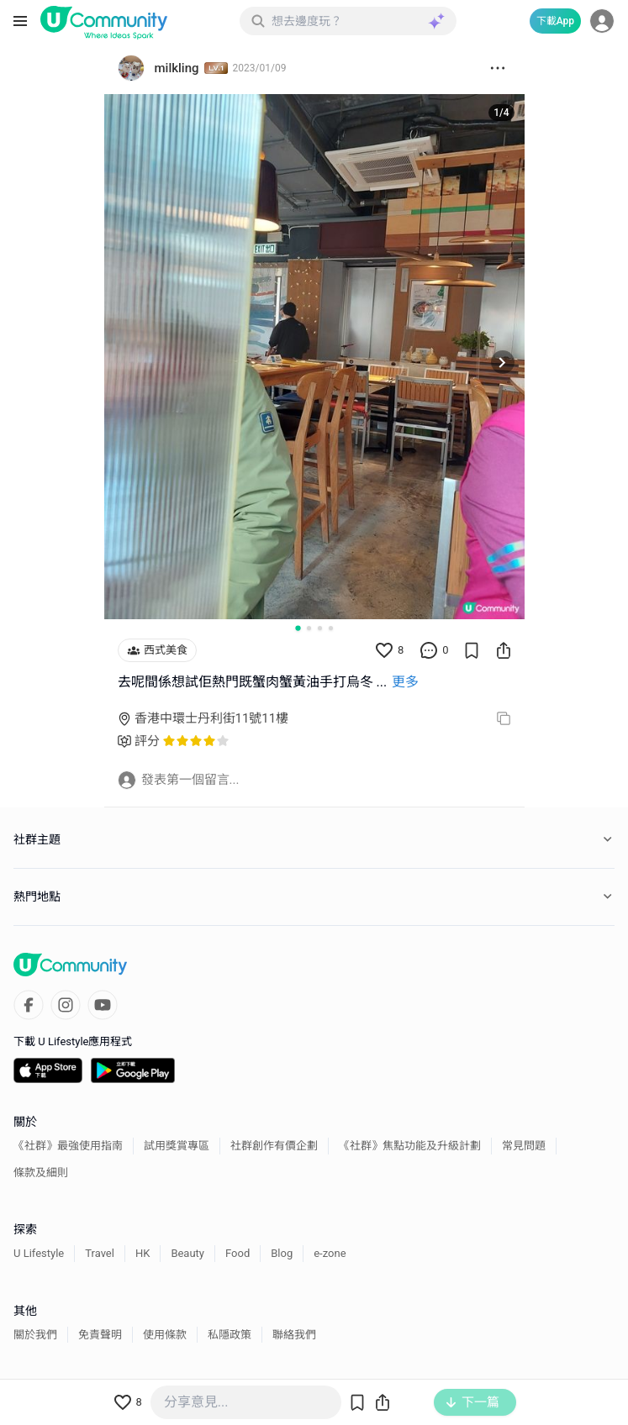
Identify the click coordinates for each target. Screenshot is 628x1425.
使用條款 (165, 1334)
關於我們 (35, 1334)
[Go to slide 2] (309, 628)
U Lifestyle (38, 1253)
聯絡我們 (294, 1334)
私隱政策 (229, 1334)
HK (142, 1253)
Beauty (187, 1253)
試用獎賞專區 (176, 1145)
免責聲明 (100, 1334)
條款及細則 (40, 1172)
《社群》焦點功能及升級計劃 (410, 1145)
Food (237, 1253)
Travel (99, 1253)
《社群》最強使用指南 (68, 1145)
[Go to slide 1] (297, 627)
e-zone (330, 1253)
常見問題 (524, 1145)
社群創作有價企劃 (274, 1145)
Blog (282, 1253)
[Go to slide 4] (331, 628)
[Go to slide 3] (320, 628)
